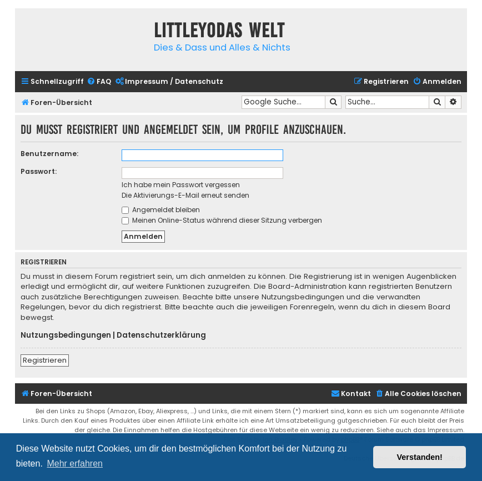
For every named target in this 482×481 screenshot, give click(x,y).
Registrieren (45, 360)
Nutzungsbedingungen (66, 335)
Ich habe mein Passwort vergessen (181, 185)
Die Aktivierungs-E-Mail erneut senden (185, 195)
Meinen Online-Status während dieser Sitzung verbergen (222, 220)
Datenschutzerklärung (161, 335)
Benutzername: (49, 153)
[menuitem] (99, 81)
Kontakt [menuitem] (351, 393)
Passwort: (39, 171)
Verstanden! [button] (420, 457)
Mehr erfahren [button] (75, 463)
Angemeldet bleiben (161, 209)
